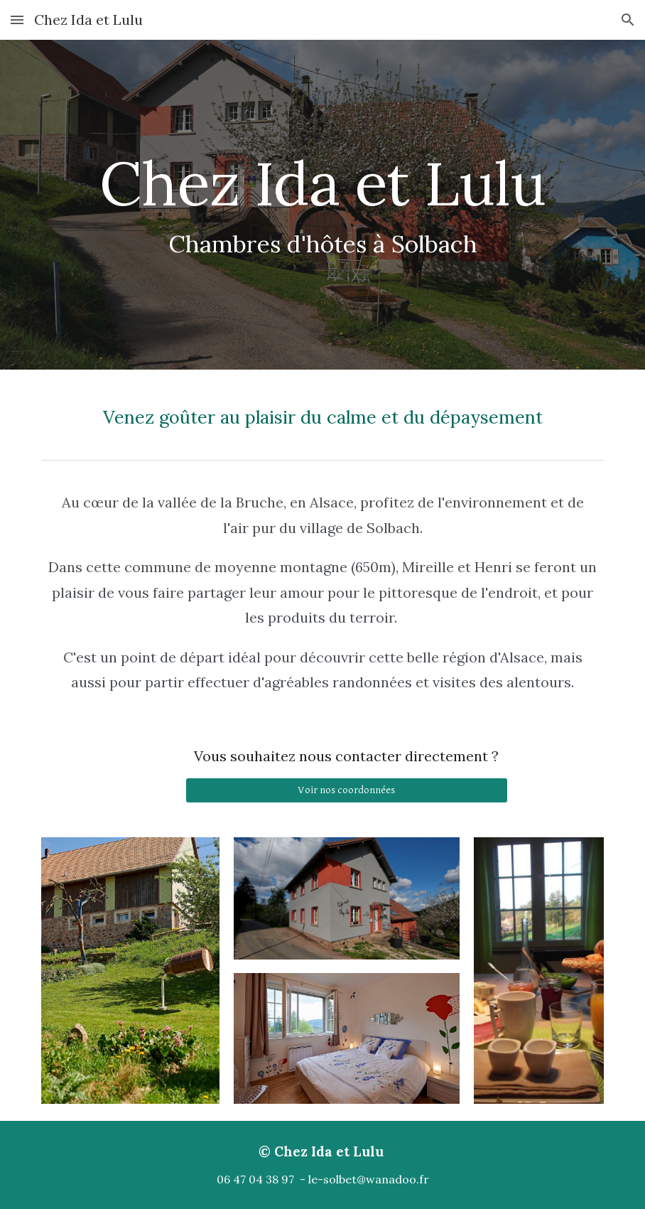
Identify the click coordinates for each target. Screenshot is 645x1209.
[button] (17, 19)
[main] (322, 205)
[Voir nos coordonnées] (346, 790)
